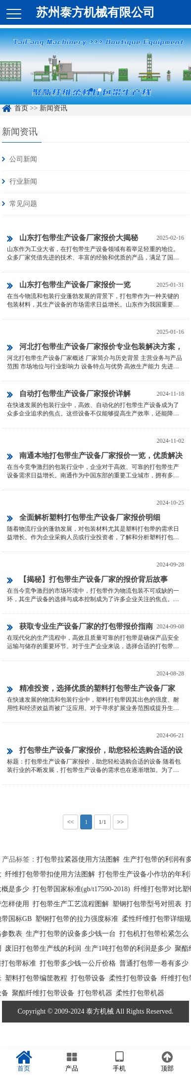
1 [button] (91, 95)
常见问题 (23, 203)
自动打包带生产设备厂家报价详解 (69, 395)
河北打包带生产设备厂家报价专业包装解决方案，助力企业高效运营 (95, 348)
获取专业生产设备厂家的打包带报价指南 (80, 627)
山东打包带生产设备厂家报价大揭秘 (72, 239)
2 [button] (99, 95)
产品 (72, 1061)
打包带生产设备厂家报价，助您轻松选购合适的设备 (95, 752)
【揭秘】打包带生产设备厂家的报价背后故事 (87, 580)
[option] (95, 71)
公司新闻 (23, 159)
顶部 (167, 1061)
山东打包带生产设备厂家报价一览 (69, 286)
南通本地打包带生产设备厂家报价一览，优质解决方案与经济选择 (95, 457)
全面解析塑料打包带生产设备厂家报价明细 (83, 518)
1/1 (102, 822)
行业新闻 (23, 181)
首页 (24, 1061)
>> (120, 822)
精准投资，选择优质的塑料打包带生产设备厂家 (91, 689)
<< (70, 822)
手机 (119, 1061)
